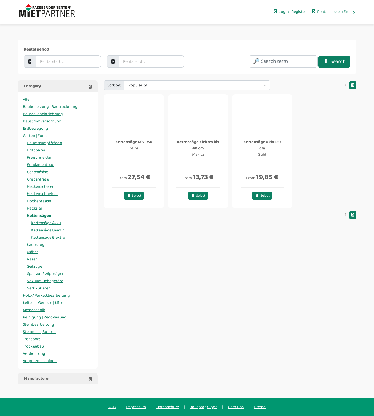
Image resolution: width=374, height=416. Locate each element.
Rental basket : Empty (333, 12)
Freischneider (39, 157)
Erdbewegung (35, 128)
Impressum (136, 407)
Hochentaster (39, 201)
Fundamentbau (40, 165)
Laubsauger (37, 244)
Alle (26, 99)
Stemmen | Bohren (39, 332)
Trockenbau (33, 346)
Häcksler (34, 208)
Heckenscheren (41, 186)
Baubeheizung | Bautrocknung (50, 106)
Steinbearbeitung (38, 324)
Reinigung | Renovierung (44, 317)
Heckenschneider (42, 194)
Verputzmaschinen (40, 361)
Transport (31, 339)
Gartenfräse (37, 172)
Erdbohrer (36, 150)
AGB (112, 407)
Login (281, 12)
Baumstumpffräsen (44, 143)
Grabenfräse (38, 179)
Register (299, 12)
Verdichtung (34, 353)
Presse (260, 407)
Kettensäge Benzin (48, 230)
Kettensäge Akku (46, 223)
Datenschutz (167, 407)
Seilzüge (34, 266)
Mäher (32, 252)
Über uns (236, 407)
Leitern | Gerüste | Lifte (43, 303)
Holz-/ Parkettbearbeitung (46, 295)
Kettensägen (39, 215)
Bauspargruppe (203, 407)
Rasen (32, 259)
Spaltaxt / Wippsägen (45, 274)
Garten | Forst (35, 136)
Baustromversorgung (42, 121)
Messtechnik (34, 310)
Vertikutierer (38, 288)
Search (334, 61)
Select (133, 195)
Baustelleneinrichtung (43, 114)
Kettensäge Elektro (48, 237)
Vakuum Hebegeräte (45, 281)
